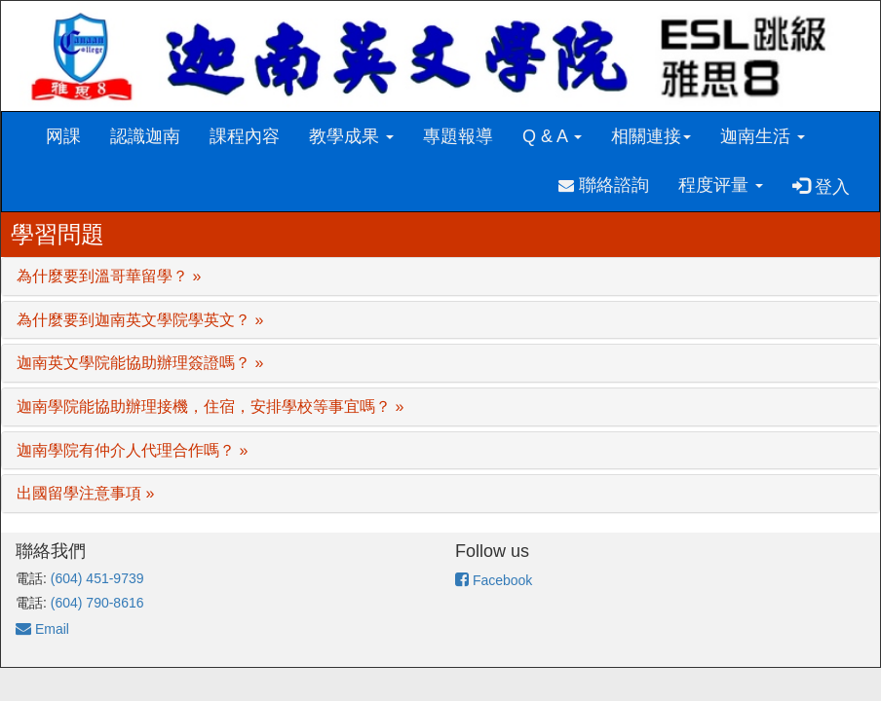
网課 (63, 136)
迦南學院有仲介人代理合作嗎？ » (132, 450)
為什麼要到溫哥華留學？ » (109, 276)
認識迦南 (145, 136)
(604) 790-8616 (97, 602)
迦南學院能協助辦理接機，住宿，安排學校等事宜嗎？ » (210, 406)
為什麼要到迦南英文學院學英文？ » (140, 320)
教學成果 (351, 136)
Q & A (552, 136)
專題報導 (458, 136)
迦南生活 (762, 136)
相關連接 (651, 136)
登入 (821, 186)
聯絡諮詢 (603, 185)
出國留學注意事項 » (85, 493)
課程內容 (245, 136)
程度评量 (720, 185)
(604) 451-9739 (97, 578)
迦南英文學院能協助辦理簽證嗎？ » (140, 362)
